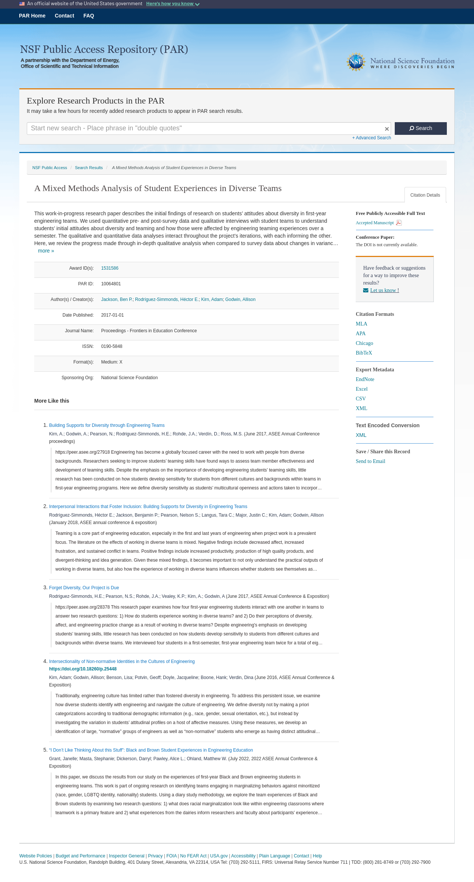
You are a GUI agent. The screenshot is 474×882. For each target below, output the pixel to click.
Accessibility (243, 856)
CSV (361, 399)
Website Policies (35, 856)
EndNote (365, 379)
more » (46, 251)
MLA (361, 324)
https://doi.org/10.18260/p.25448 (84, 669)
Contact (64, 16)
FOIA (171, 856)
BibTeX (364, 353)
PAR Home (32, 16)
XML (361, 408)
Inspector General (126, 856)
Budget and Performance (80, 856)
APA (361, 333)
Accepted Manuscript (379, 222)
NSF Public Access (49, 167)
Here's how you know (173, 3)
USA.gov (219, 856)
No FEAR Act (193, 856)
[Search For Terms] (209, 128)
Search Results (89, 167)
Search (420, 128)
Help (317, 856)
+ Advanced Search (371, 137)
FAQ (88, 16)
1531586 (109, 268)
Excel (362, 389)
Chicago (364, 343)
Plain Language (274, 856)
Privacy (155, 856)
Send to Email (370, 461)
